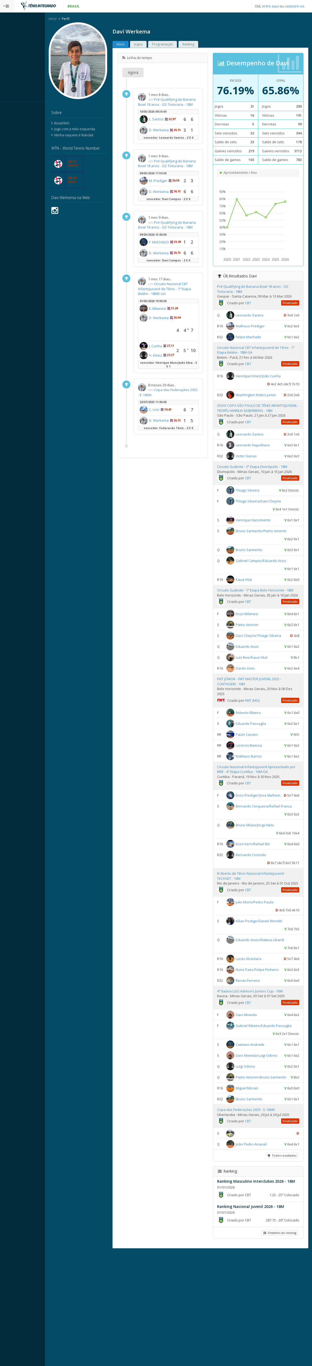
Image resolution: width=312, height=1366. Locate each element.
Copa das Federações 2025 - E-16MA (179, 477)
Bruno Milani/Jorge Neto (264, 892)
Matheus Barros (258, 802)
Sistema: (9, 108)
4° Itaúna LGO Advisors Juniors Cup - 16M (259, 1071)
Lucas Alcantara (258, 1030)
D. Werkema (179, 143)
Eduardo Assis (256, 692)
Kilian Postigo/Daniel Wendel (268, 993)
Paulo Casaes (256, 780)
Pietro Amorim (256, 663)
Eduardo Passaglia (260, 769)
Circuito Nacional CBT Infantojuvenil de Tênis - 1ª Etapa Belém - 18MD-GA (183, 356)
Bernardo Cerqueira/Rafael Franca (264, 873)
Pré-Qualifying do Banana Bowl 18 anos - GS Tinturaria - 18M (180, 105)
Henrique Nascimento (262, 548)
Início (73, 19)
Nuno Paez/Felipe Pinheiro (266, 1041)
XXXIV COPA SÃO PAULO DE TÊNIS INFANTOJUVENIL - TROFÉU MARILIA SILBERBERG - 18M (254, 429)
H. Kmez (175, 422)
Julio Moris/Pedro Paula (264, 974)
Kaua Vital (253, 608)
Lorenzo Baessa (258, 791)
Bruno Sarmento (258, 578)
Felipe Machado (258, 347)
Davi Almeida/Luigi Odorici (266, 1143)
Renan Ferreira (257, 1060)
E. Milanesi (177, 375)
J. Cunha (175, 413)
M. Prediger (178, 211)
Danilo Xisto (254, 714)
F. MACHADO (179, 293)
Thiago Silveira (257, 518)
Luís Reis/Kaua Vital (261, 703)
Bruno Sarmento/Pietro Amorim (270, 559)
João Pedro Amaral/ (261, 1253)
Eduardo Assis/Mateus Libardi (269, 1011)
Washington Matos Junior (265, 405)
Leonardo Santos (259, 325)
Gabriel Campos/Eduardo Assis (270, 589)
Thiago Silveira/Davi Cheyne (268, 529)
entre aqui (270, 6)
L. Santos (176, 124)
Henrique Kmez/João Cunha (267, 386)
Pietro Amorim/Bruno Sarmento (270, 1173)
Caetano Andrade (259, 1132)
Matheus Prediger (259, 336)
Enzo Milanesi (256, 652)
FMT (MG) (262, 746)
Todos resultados (281, 1264)
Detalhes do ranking (278, 1346)
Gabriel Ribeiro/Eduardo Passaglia (264, 1113)
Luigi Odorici (255, 1162)
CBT (258, 313)
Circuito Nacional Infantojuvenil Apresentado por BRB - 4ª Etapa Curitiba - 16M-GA (260, 818)
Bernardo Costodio (260, 922)
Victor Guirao (255, 479)
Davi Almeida (255, 1094)
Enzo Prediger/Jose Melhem (267, 846)
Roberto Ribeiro (258, 758)
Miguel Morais (256, 1192)
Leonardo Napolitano (262, 468)
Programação (182, 45)
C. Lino (174, 494)
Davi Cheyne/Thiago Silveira (268, 673)
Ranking (208, 45)
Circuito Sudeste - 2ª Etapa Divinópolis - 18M (262, 490)
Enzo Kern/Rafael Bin (262, 911)
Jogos (158, 45)
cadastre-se (294, 6)
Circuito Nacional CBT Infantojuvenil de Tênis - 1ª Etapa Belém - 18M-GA (262, 361)
